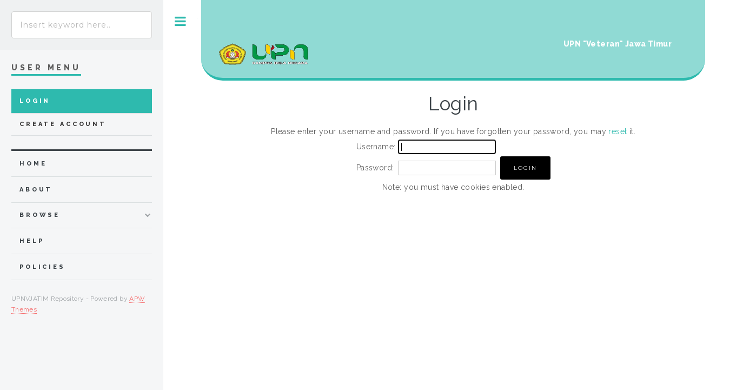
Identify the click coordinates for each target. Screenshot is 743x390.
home (33, 163)
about (35, 189)
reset (617, 131)
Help (31, 240)
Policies (42, 266)
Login (34, 100)
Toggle (180, 21)
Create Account (63, 124)
